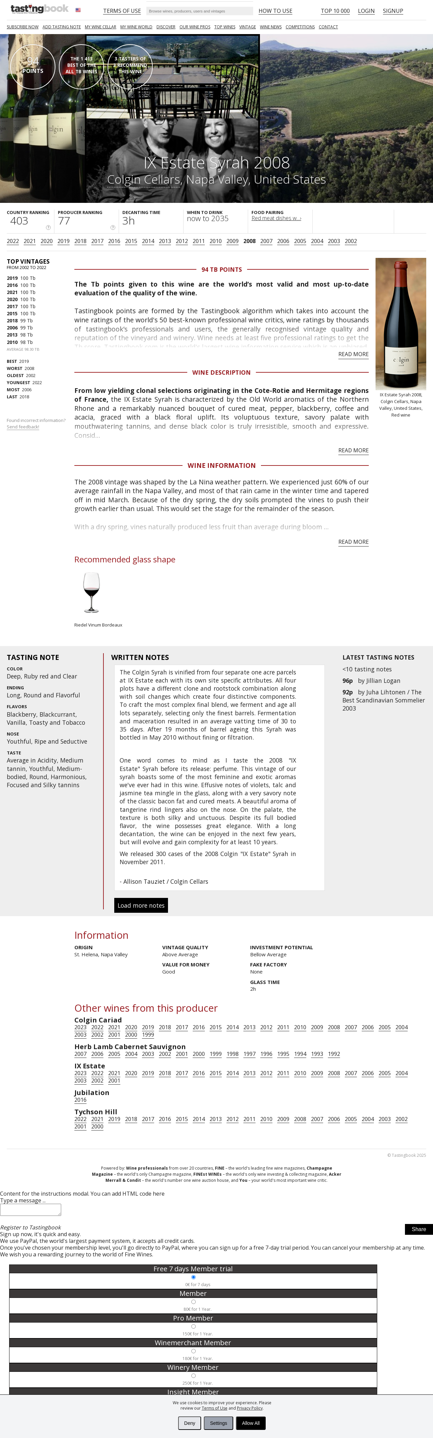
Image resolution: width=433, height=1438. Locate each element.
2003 (334, 241)
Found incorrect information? (37, 423)
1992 (334, 1054)
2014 (148, 241)
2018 (80, 241)
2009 (232, 241)
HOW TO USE (275, 11)
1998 (232, 1054)
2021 (30, 241)
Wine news (271, 27)
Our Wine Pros (194, 27)
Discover (166, 27)
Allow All (251, 1423)
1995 (283, 1054)
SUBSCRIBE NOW (23, 27)
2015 (131, 241)
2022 (13, 241)
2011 (199, 241)
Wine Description (221, 372)
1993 (317, 1054)
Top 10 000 (335, 11)
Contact (328, 27)
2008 (249, 241)
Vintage (247, 27)
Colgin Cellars (143, 179)
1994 (300, 1054)
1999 (148, 1034)
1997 (249, 1054)
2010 (216, 241)
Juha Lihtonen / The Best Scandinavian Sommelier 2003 (383, 700)
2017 (97, 241)
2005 (300, 241)
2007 (266, 241)
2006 (283, 241)
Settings (218, 1423)
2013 (165, 241)
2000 (131, 1034)
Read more (353, 354)
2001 (114, 1034)
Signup (393, 11)
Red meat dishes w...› (276, 218)
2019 (63, 241)
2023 (80, 1027)
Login (366, 11)
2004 (317, 241)
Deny (189, 1423)
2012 (182, 241)
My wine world (136, 27)
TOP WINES (224, 27)
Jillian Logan (383, 680)
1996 (266, 1054)
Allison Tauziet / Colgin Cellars (165, 881)
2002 (351, 241)
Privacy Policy (250, 1408)
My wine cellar (100, 27)
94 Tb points (221, 269)
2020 (47, 241)
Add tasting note (62, 27)
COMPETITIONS (300, 27)
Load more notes (141, 905)
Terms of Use (214, 1408)
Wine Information (222, 465)
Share (419, 1231)
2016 (114, 241)
